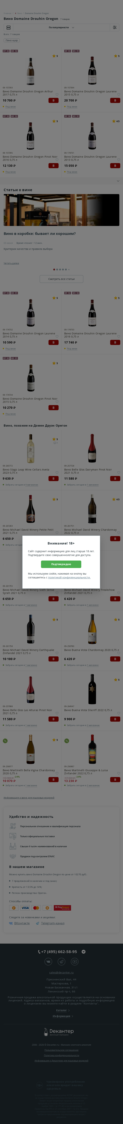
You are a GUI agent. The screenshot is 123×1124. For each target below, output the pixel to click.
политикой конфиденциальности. (69, 577)
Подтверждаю (61, 564)
